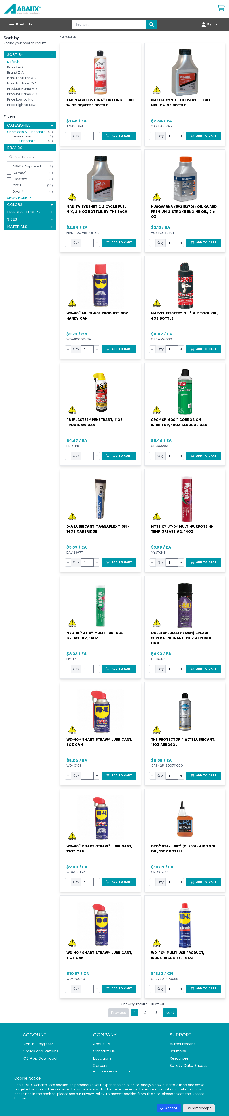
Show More (19, 198)
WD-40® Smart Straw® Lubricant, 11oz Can (99, 955)
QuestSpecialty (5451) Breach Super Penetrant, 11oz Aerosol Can (181, 638)
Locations (102, 1058)
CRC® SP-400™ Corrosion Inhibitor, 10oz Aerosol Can (179, 422)
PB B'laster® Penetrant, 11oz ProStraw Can (94, 422)
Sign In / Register (38, 1044)
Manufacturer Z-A (22, 83)
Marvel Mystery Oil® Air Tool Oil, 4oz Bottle (184, 315)
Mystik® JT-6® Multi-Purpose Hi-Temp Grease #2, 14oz (182, 529)
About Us (101, 1044)
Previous (118, 1013)
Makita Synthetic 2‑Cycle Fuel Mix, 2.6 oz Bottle (181, 102)
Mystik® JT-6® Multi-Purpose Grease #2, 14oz (94, 635)
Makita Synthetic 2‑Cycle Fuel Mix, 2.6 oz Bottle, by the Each (96, 209)
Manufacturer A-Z (22, 78)
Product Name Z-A (22, 94)
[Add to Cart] (119, 136)
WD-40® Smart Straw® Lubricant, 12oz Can (99, 848)
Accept (169, 1108)
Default (13, 62)
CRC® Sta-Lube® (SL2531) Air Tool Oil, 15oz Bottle (183, 848)
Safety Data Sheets (188, 1065)
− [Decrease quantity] (68, 136)
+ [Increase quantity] (97, 136)
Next (169, 1013)
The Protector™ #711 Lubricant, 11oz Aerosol (183, 742)
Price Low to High (21, 99)
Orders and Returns (40, 1051)
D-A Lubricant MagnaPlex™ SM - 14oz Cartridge (97, 529)
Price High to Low (21, 105)
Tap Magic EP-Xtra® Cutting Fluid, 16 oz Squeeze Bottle (100, 102)
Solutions (178, 1051)
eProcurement (182, 1044)
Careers (100, 1065)
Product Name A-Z (22, 89)
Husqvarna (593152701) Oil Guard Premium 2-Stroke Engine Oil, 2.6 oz (184, 212)
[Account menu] (209, 24)
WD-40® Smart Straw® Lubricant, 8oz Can (99, 742)
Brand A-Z (15, 67)
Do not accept (199, 1108)
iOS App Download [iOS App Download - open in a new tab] (40, 1058)
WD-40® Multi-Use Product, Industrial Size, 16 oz (177, 955)
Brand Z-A (15, 73)
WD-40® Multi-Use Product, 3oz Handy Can (97, 315)
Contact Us (104, 1051)
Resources (179, 1058)
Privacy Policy (93, 1094)
